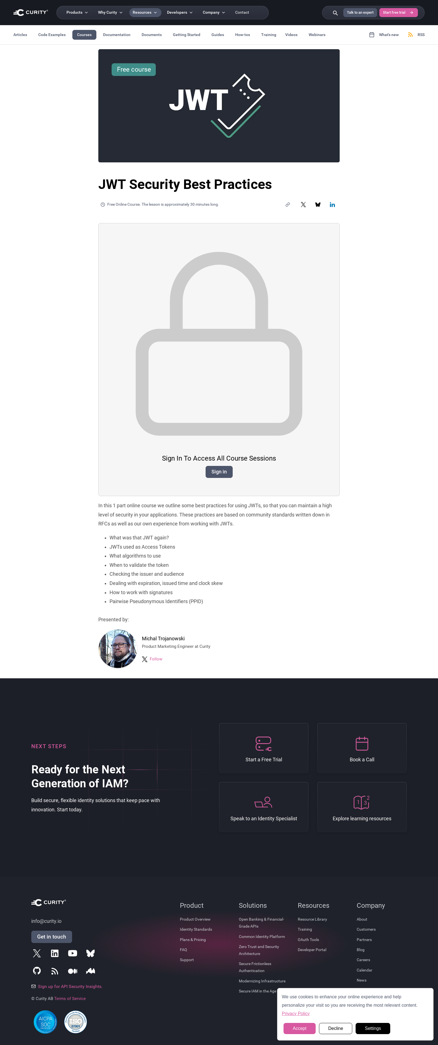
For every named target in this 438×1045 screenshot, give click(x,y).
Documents (152, 34)
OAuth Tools (308, 939)
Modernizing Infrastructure (262, 981)
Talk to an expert (360, 12)
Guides (217, 34)
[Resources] (145, 12)
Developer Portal (312, 949)
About (362, 919)
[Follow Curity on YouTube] (73, 954)
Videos (291, 34)
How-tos (242, 34)
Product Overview (195, 919)
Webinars (317, 34)
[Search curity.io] (335, 12)
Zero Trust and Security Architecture (259, 950)
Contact (242, 12)
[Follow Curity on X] (38, 954)
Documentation (116, 34)
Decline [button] (335, 1028)
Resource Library (312, 919)
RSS (416, 34)
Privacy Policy (296, 1013)
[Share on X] (303, 205)
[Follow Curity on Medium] (73, 972)
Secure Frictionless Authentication (255, 967)
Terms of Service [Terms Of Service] (70, 998)
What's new (384, 34)
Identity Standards (196, 929)
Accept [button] (299, 1028)
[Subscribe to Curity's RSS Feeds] (56, 972)
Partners (364, 939)
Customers (366, 929)
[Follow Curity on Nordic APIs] (91, 972)
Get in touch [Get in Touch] (51, 936)
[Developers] (180, 12)
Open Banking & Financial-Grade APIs (261, 922)
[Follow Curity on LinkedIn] (56, 954)
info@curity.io (46, 921)
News (361, 980)
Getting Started (186, 34)
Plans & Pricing (193, 939)
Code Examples (52, 34)
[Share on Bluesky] (318, 205)
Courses (84, 34)
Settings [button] (373, 1028)
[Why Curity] (111, 12)
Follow (156, 659)
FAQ (183, 949)
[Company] (214, 12)
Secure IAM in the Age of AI (262, 991)
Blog (361, 949)
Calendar (364, 970)
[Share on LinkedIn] (332, 205)
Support (187, 960)
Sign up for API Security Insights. (67, 986)
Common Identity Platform (262, 936)
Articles (20, 34)
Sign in (219, 472)
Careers (363, 960)
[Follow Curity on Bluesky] (91, 954)
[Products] (77, 12)
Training (268, 34)
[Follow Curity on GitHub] (38, 972)
